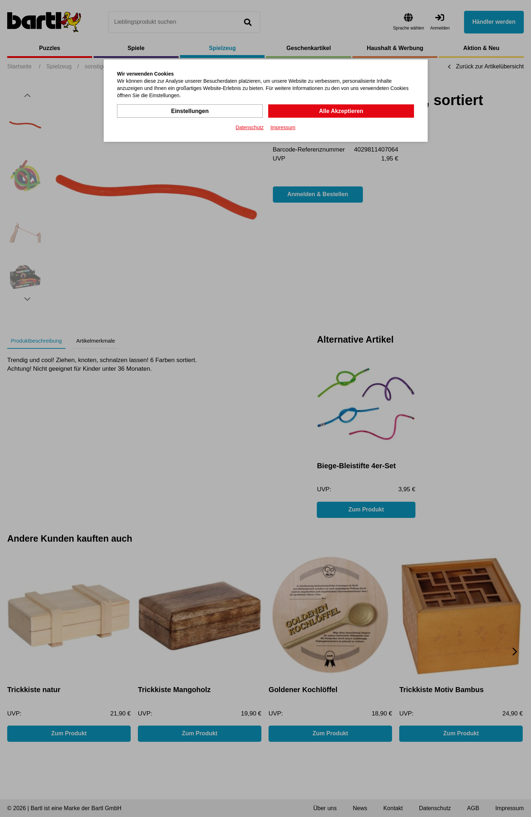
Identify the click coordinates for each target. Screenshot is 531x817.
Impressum (282, 127)
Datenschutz (250, 127)
